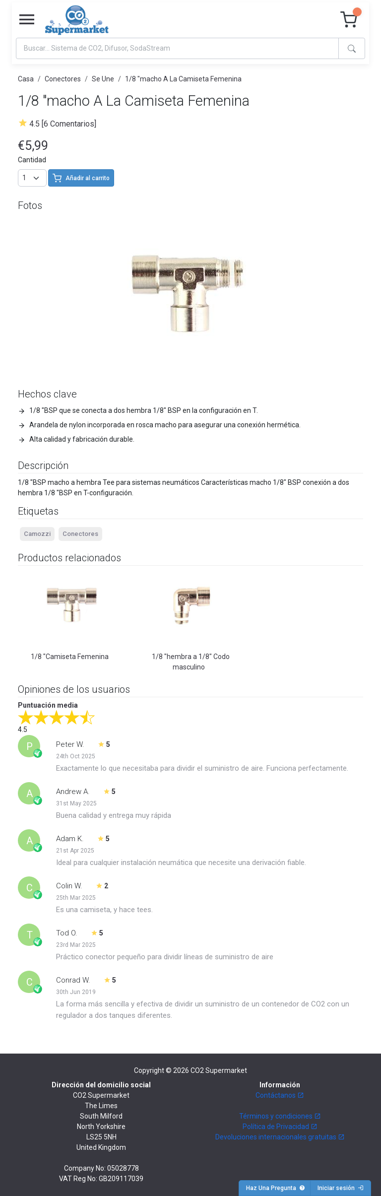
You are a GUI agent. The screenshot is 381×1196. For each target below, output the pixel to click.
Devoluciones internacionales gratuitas (280, 1137)
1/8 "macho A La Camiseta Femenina (183, 79)
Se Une (103, 79)
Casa (26, 79)
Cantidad (32, 160)
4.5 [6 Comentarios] (62, 124)
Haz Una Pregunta (275, 1188)
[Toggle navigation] (27, 19)
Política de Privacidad (280, 1126)
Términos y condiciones (280, 1116)
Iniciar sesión (341, 1188)
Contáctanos (279, 1095)
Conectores (63, 79)
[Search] (177, 48)
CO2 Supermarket (218, 1070)
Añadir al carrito (81, 178)
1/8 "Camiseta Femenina (70, 657)
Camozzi (37, 533)
